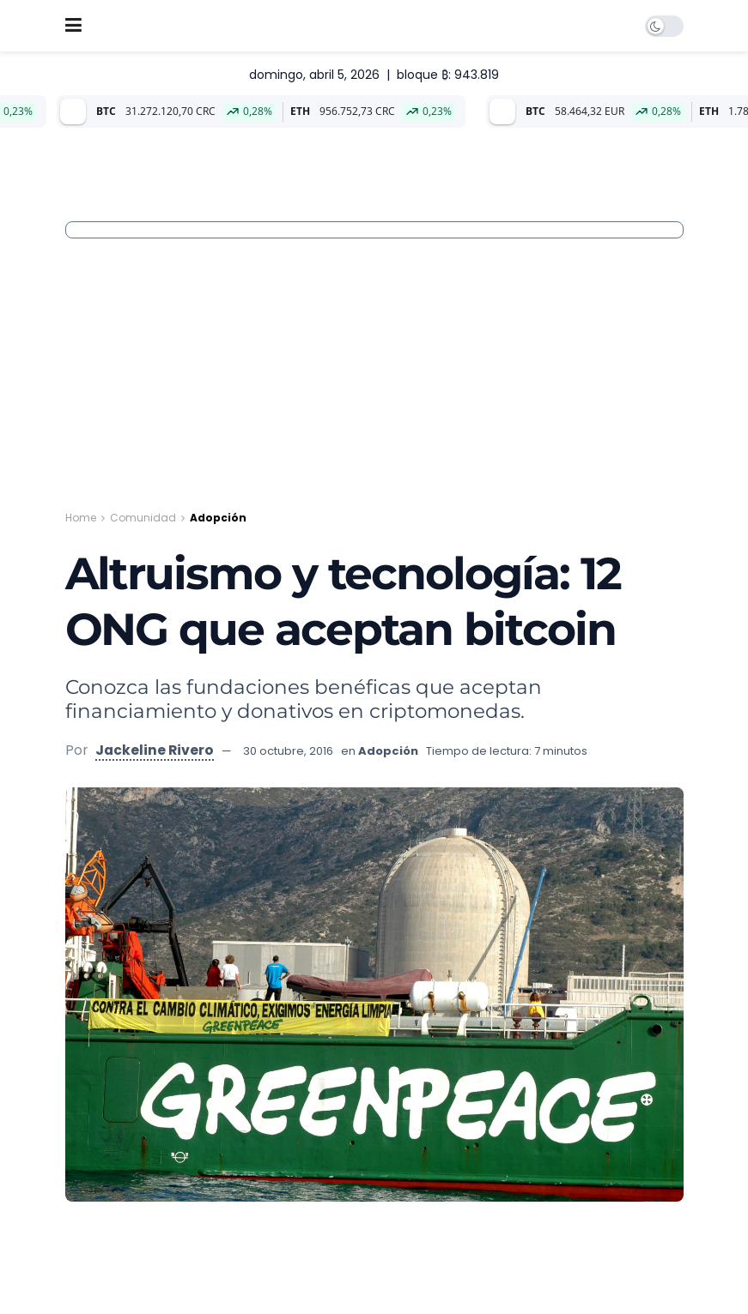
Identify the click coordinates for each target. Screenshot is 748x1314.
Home (80, 517)
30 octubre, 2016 (288, 751)
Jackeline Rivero (154, 750)
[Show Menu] (73, 25)
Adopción (218, 517)
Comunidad (143, 517)
